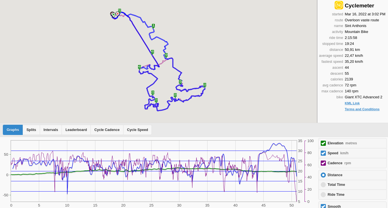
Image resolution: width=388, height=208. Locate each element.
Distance (335, 175)
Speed (338, 153)
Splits (31, 130)
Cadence (339, 163)
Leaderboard (76, 130)
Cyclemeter (359, 6)
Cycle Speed (137, 130)
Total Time (336, 185)
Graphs (13, 130)
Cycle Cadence (106, 130)
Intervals (50, 130)
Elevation (342, 143)
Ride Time (336, 195)
